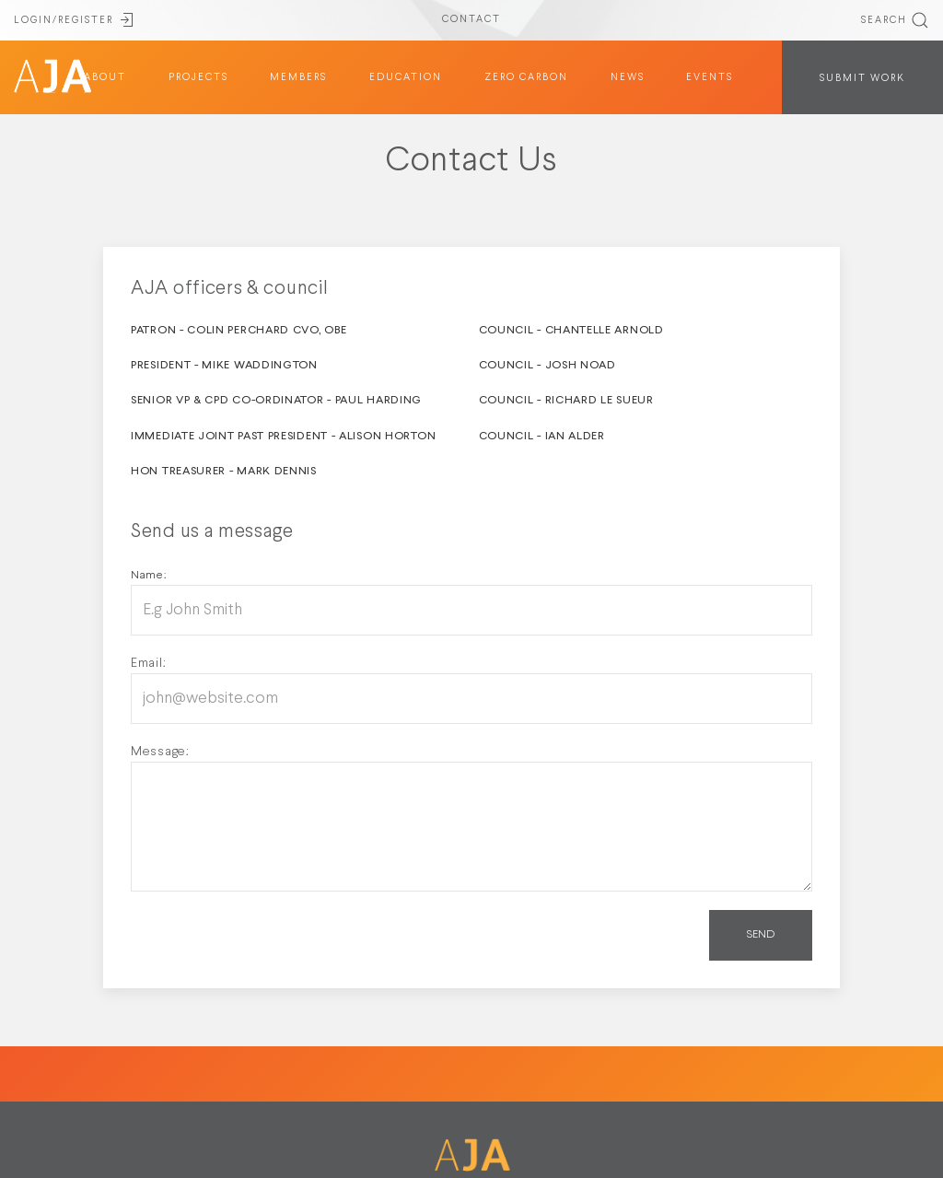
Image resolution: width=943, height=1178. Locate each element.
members (298, 77)
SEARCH (895, 20)
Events (709, 77)
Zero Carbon (526, 77)
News (628, 77)
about (105, 77)
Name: (149, 575)
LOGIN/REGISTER (74, 20)
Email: (148, 663)
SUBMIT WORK (862, 78)
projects (198, 77)
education (405, 77)
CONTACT (471, 19)
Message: (160, 751)
